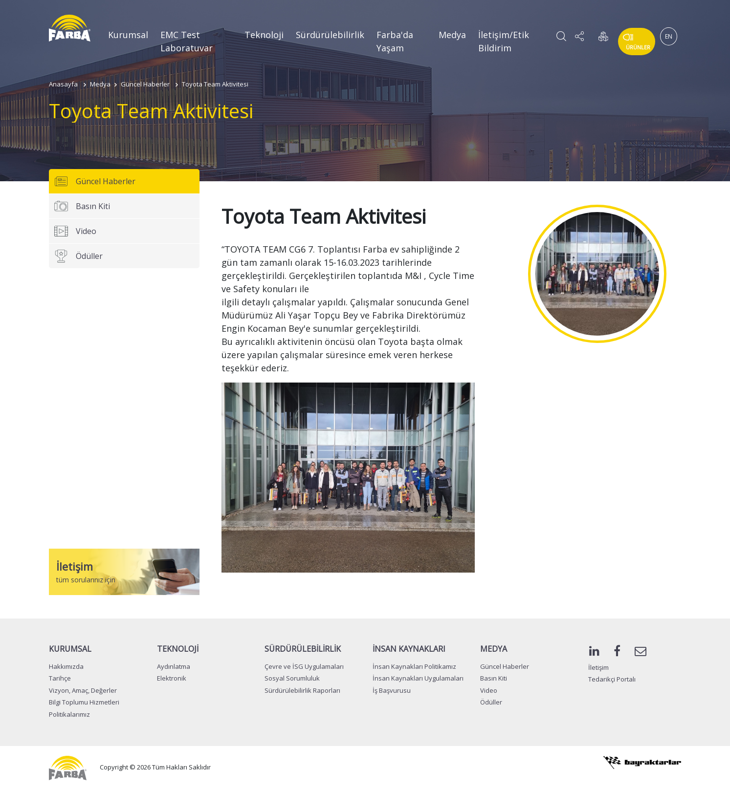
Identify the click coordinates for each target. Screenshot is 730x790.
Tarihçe (60, 678)
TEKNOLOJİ (178, 648)
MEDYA (493, 648)
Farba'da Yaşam (394, 41)
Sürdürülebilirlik (330, 35)
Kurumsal (128, 35)
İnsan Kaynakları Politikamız (414, 666)
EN (668, 36)
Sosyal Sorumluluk (292, 678)
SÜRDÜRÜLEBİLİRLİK (303, 648)
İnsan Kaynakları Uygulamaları (418, 678)
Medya (452, 35)
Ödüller (78, 256)
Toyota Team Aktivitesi (215, 84)
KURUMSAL (70, 648)
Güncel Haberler (145, 84)
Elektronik (171, 678)
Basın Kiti (82, 206)
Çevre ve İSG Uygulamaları (304, 666)
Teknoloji (264, 35)
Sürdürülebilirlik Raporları (302, 690)
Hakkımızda (66, 666)
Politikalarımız (69, 714)
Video (75, 231)
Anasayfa (63, 84)
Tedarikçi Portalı (612, 679)
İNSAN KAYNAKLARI (409, 648)
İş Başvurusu (392, 690)
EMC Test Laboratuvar (186, 41)
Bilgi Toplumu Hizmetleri (84, 702)
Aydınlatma (173, 666)
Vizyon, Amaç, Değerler (83, 690)
